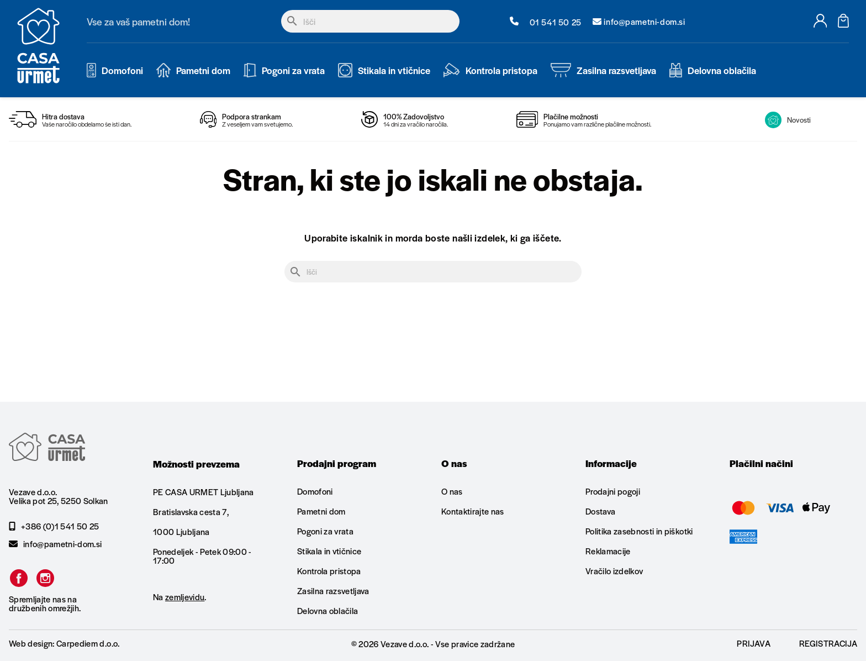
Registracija (828, 643)
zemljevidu (184, 596)
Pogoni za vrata (325, 531)
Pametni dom (321, 511)
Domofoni (315, 492)
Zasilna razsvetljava (333, 590)
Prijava (753, 643)
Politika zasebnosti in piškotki (639, 531)
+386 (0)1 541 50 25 (54, 526)
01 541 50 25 (546, 22)
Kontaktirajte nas (472, 511)
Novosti (788, 120)
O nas (452, 492)
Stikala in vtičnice (329, 551)
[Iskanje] (370, 21)
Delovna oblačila (327, 610)
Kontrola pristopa (329, 570)
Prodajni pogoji (612, 492)
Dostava (600, 511)
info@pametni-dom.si (55, 543)
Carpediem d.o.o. (87, 643)
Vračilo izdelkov (614, 570)
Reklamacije (608, 551)
